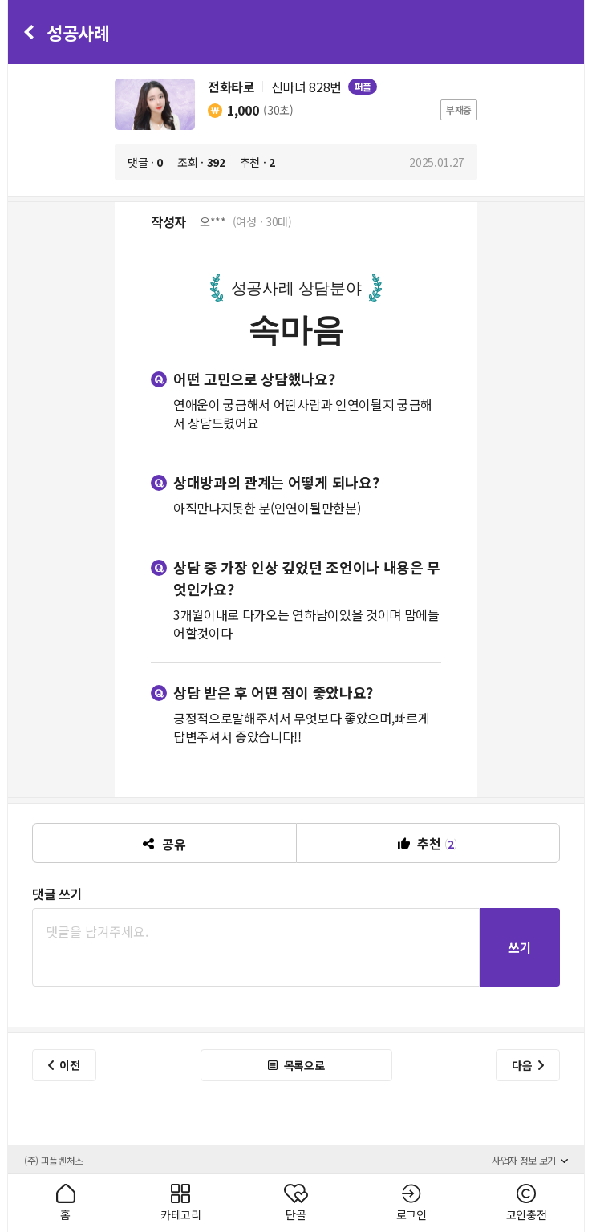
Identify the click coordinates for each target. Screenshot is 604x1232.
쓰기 (520, 947)
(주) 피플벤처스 (53, 1160)
